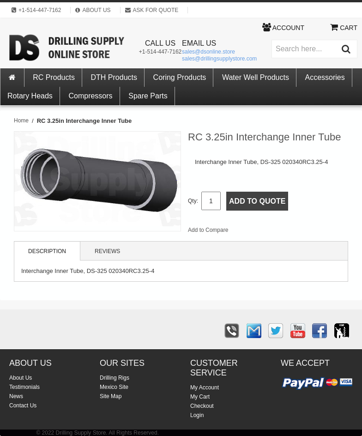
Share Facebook (266, 232)
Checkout (202, 406)
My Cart (200, 397)
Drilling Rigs (114, 378)
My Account (204, 387)
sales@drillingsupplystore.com (219, 58)
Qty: (193, 201)
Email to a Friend (247, 232)
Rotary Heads (30, 96)
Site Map (110, 396)
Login (197, 415)
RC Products (54, 77)
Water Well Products (255, 77)
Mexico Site (114, 387)
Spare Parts (147, 96)
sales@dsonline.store (208, 51)
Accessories (325, 77)
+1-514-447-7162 (160, 51)
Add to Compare (208, 230)
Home (21, 120)
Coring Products (179, 77)
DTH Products (114, 77)
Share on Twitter (284, 232)
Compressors (90, 96)
